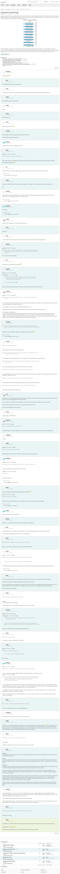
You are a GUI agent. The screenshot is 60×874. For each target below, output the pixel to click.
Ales (7, 80)
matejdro (8, 191)
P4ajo (7, 88)
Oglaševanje (3, 872)
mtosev (7, 219)
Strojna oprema (9, 863)
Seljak (7, 720)
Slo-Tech (2, 16)
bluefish (8, 141)
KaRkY (7, 97)
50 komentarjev (4, 54)
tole (15, 255)
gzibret (7, 510)
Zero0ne (8, 341)
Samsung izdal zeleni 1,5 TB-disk (9, 61)
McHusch (4, 850)
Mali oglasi (13, 5)
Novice (2, 5)
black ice (8, 244)
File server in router (7, 857)
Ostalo (30, 5)
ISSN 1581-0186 (44, 872)
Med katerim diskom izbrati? (9, 861)
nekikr (47, 849)
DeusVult (8, 291)
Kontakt (22, 872)
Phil (7, 260)
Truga (7, 227)
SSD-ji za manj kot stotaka (8, 849)
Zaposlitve (24, 5)
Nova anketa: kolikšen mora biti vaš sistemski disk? (12, 60)
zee (6, 166)
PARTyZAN (48, 853)
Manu (7, 527)
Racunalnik (5, 862)
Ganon (7, 113)
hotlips (7, 180)
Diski (11, 851)
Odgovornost (43, 869)
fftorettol (4, 846)
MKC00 (7, 518)
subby (7, 105)
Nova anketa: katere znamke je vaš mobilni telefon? (12, 58)
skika (7, 235)
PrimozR (8, 130)
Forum (7, 5)
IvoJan (7, 411)
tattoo (7, 150)
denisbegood (48, 845)
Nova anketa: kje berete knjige (9, 12)
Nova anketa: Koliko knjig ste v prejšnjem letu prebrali (12, 62)
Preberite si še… (4, 57)
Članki (18, 5)
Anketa (4, 65)
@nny (7, 122)
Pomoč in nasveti (10, 847)
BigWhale (8, 205)
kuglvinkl (4, 854)
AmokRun (8, 71)
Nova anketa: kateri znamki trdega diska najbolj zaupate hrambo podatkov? (16, 64)
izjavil (14, 154)
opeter (7, 487)
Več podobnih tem (4, 866)
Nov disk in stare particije (8, 845)
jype (7, 394)
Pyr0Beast (8, 435)
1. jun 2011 (9, 13)
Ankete (17, 13)
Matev (7, 538)
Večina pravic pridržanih (25, 869)
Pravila (2, 869)
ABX (47, 857)
